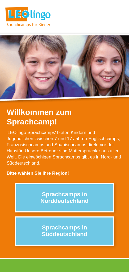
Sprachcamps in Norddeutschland (64, 197)
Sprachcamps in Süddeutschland (64, 230)
